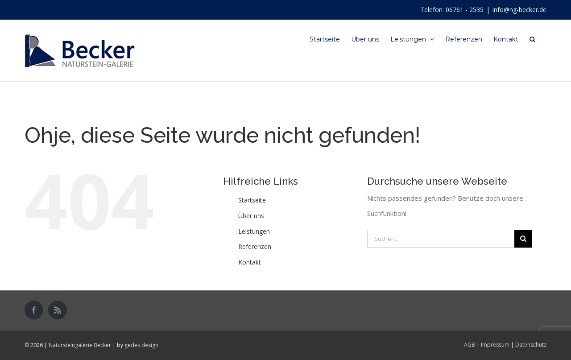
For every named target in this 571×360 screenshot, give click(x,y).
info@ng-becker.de (519, 9)
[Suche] (532, 39)
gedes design (141, 345)
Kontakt (249, 262)
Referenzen (254, 246)
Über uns (251, 215)
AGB (469, 344)
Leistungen (254, 231)
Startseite (252, 200)
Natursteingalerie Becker (80, 345)
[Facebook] (34, 310)
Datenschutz (530, 344)
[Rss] (57, 310)
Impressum (495, 344)
